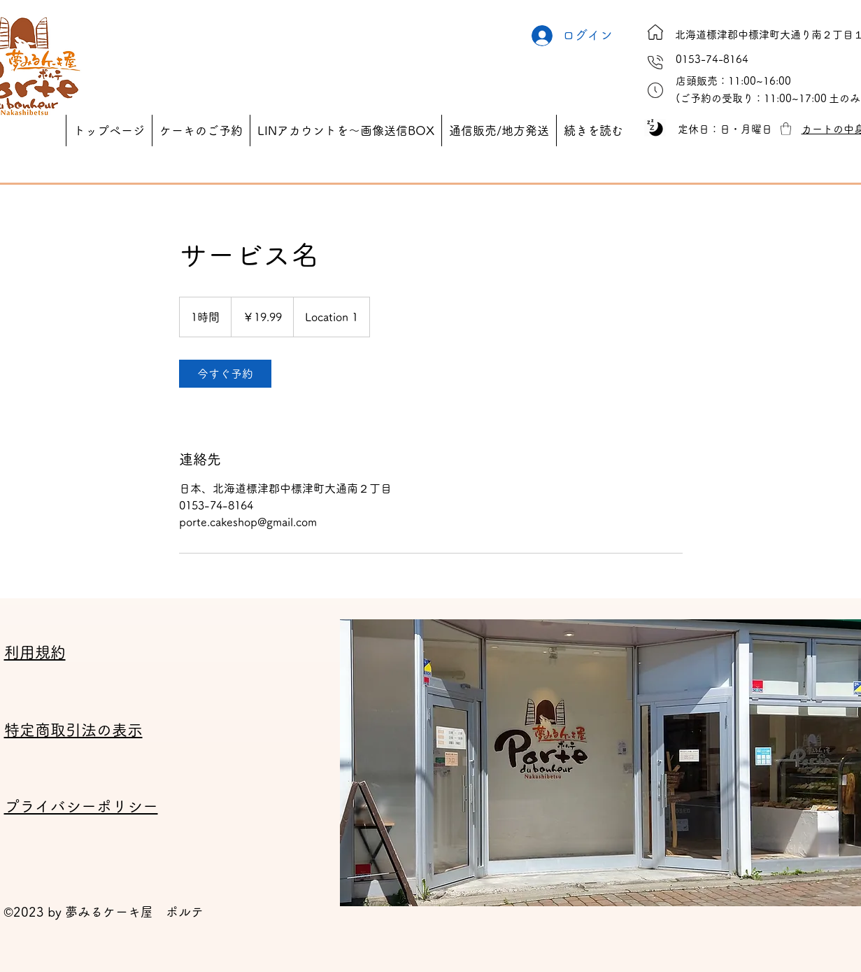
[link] (225, 374)
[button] (751, 98)
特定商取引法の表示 (73, 730)
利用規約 (35, 652)
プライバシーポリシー (81, 806)
